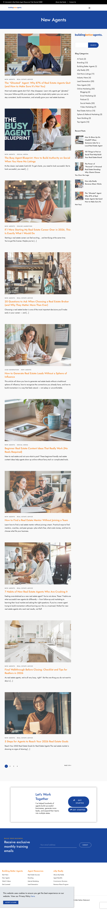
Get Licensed (6, 884)
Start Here (5, 875)
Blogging (83, 92)
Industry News (82, 77)
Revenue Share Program (61, 884)
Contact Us (72, 2)
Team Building (82, 118)
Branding (80, 62)
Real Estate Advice (25, 79)
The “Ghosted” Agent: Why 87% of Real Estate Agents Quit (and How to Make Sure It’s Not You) (37, 84)
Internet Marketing (33, 881)
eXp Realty (81, 70)
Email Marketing (86, 95)
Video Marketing (86, 107)
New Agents (10, 79)
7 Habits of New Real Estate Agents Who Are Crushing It (36, 591)
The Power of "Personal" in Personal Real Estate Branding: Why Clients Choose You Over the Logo (88, 169)
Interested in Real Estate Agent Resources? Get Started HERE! (24, 2)
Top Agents (81, 122)
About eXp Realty (61, 2)
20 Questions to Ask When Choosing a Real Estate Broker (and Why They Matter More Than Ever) (37, 303)
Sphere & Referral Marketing (88, 114)
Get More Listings (84, 73)
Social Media (22, 154)
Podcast (83, 99)
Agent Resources (35, 870)
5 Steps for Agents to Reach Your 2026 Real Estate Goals (36, 741)
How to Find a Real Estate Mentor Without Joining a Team (36, 520)
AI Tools (80, 59)
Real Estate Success (34, 875)
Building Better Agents (85, 66)
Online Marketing (24, 226)
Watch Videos (6, 881)
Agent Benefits (58, 878)
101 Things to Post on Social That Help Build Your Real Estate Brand (93, 155)
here (33, 896)
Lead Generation (12, 370)
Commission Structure (60, 881)
